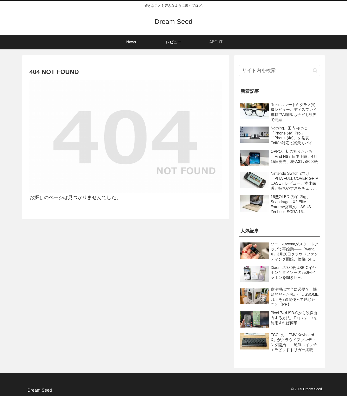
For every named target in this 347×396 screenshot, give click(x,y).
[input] (279, 70)
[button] (315, 70)
